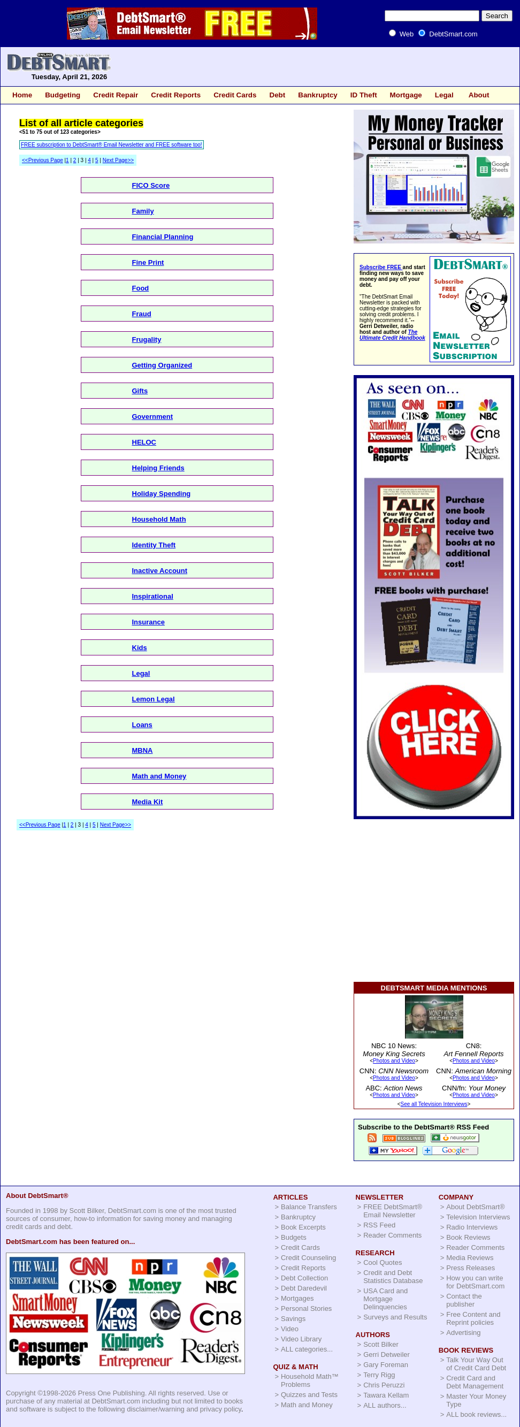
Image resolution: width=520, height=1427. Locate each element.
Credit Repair (115, 95)
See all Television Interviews (434, 1104)
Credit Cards (234, 95)
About (479, 95)
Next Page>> (118, 160)
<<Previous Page (42, 160)
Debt (277, 95)
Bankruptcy (318, 95)
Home (22, 95)
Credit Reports (176, 95)
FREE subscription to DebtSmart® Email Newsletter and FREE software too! (111, 145)
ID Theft (363, 95)
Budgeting (62, 95)
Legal (444, 95)
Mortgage (406, 95)
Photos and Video (394, 1061)
